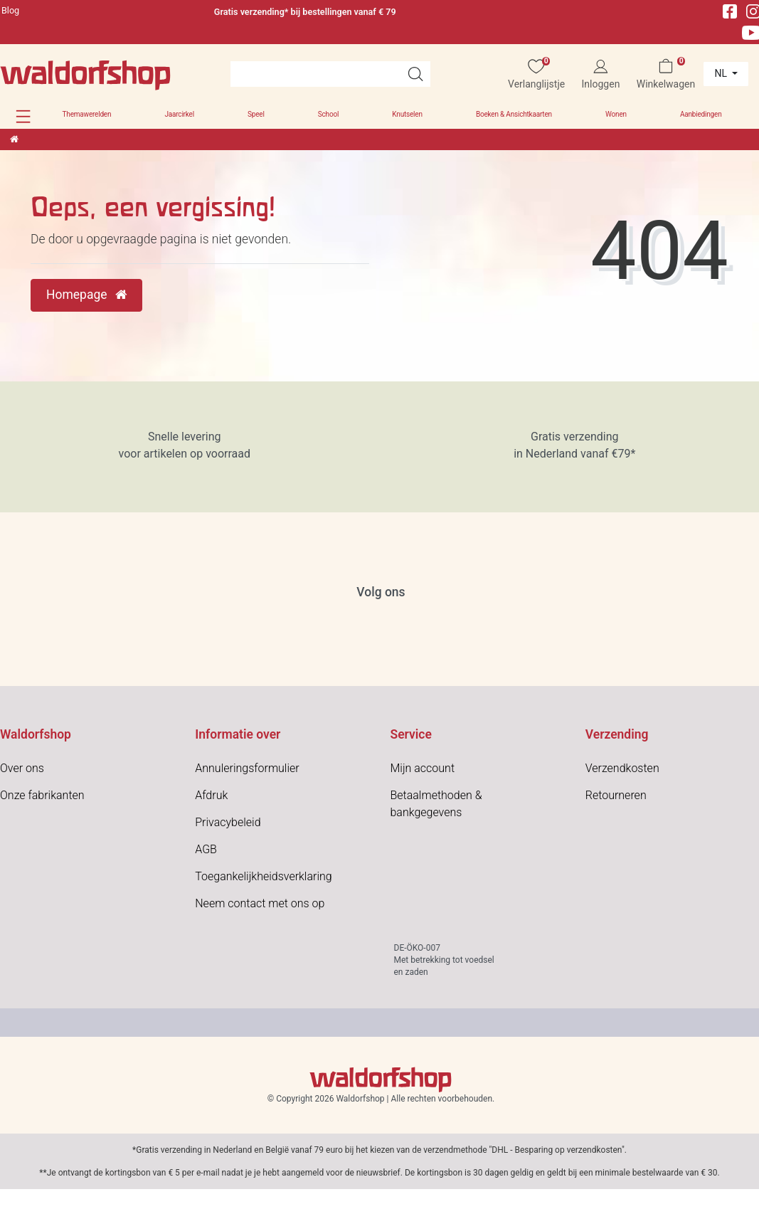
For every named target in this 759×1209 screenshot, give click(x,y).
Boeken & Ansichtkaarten (514, 114)
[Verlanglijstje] (536, 74)
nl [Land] (721, 73)
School (328, 114)
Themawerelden (87, 114)
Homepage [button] (86, 294)
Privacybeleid (227, 822)
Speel (256, 114)
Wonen (616, 114)
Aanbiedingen (700, 114)
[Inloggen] (600, 74)
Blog (10, 10)
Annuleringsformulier (247, 768)
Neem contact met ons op (259, 903)
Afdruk (211, 795)
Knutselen (407, 114)
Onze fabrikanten (42, 795)
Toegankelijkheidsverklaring (263, 876)
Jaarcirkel (178, 114)
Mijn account (423, 768)
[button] (23, 116)
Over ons (22, 768)
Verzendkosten (622, 768)
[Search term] (315, 74)
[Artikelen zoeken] (415, 74)
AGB (206, 849)
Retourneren (616, 795)
